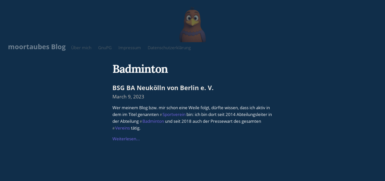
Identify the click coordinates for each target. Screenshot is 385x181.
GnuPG (105, 47)
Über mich (81, 47)
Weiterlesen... (126, 139)
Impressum (129, 47)
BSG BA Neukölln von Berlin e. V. (163, 87)
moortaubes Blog (37, 46)
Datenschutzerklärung (169, 47)
